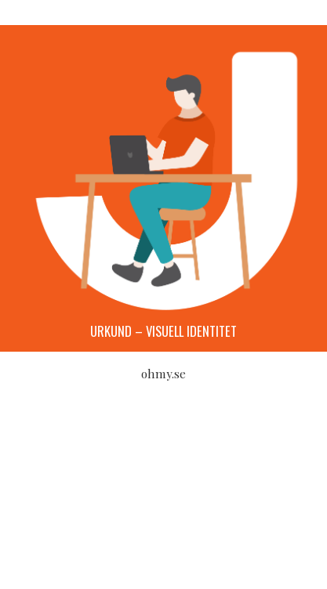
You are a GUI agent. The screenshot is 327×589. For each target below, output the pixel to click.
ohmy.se (163, 373)
